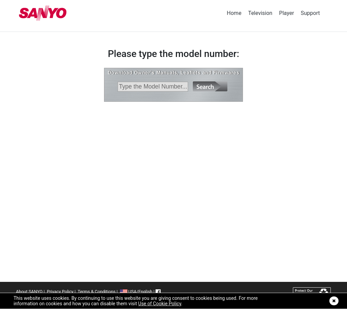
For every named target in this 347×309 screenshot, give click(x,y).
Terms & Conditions (97, 291)
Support (310, 13)
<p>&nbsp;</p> (173, 170)
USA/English (136, 291)
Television (260, 13)
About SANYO (29, 291)
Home (234, 13)
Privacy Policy (60, 291)
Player (286, 13)
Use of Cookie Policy (159, 303)
